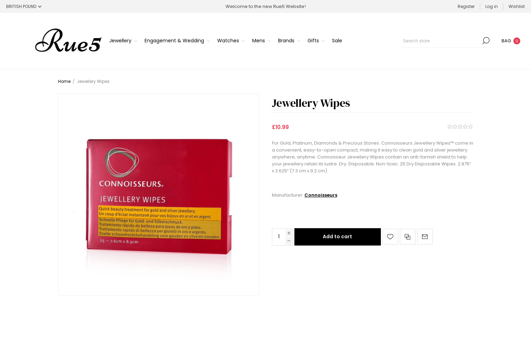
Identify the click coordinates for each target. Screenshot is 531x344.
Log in (491, 6)
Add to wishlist (390, 236)
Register (466, 6)
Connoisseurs (320, 195)
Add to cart (337, 236)
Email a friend (425, 236)
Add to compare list (407, 236)
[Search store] (446, 41)
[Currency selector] (24, 6)
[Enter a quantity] (278, 237)
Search (486, 41)
